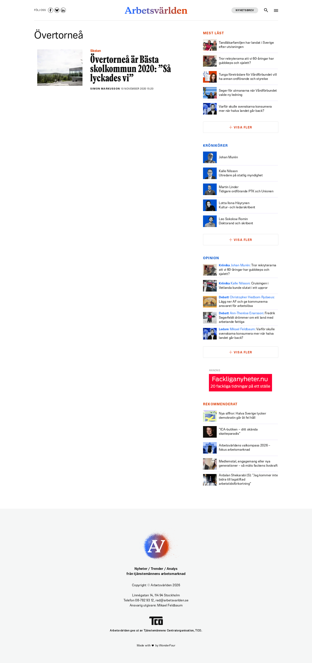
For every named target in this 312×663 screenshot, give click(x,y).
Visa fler (243, 127)
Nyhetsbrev (245, 10)
